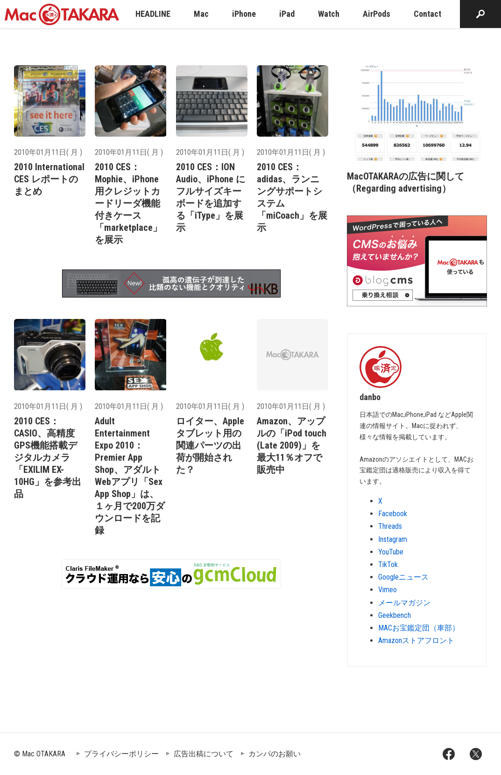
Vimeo (387, 589)
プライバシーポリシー (121, 753)
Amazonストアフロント (416, 640)
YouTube (390, 551)
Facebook (392, 513)
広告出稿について (203, 753)
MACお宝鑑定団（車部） (418, 627)
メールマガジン (404, 602)
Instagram (392, 539)
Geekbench (394, 615)
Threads (390, 526)
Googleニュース (403, 577)
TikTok (388, 564)
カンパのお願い (274, 753)
